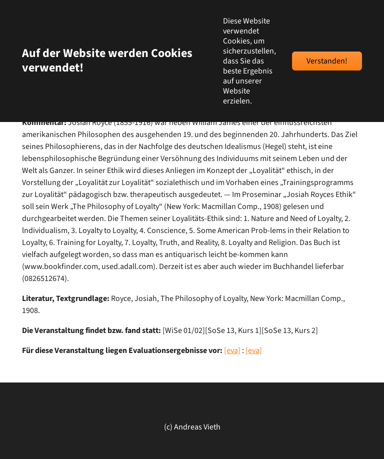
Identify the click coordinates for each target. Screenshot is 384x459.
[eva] (232, 350)
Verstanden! (327, 61)
